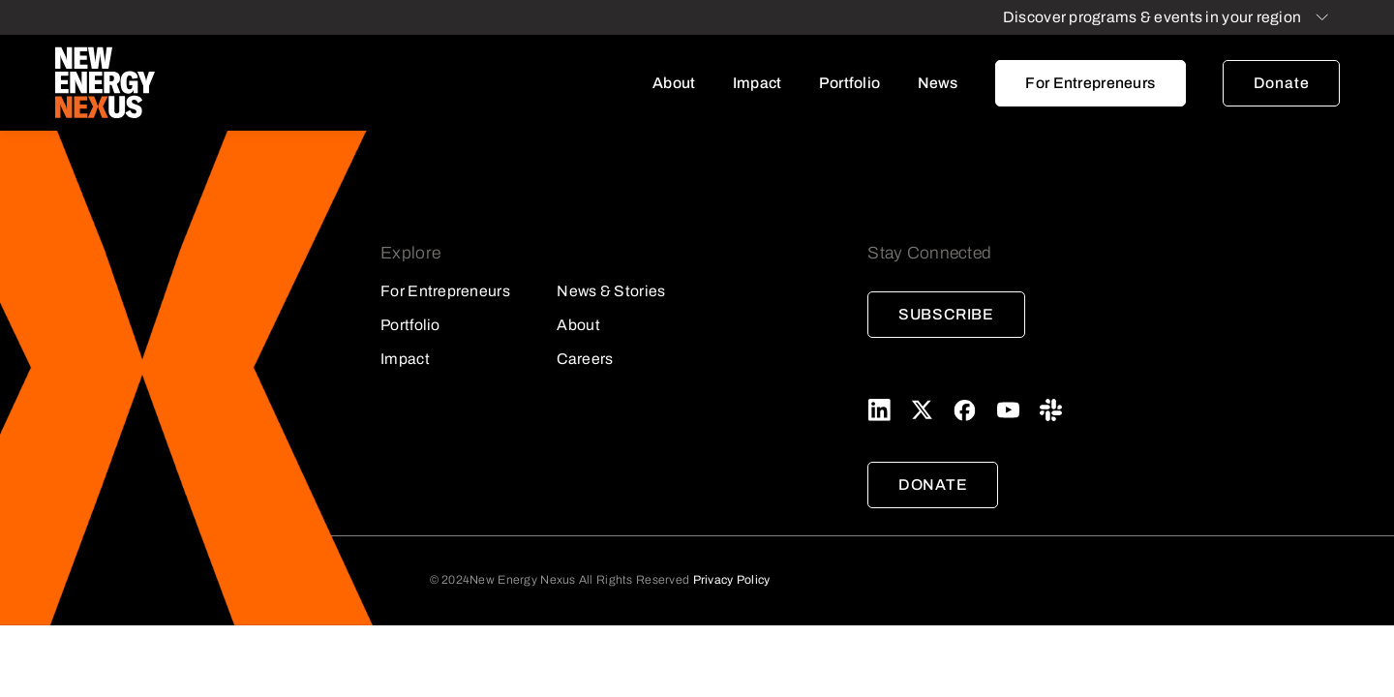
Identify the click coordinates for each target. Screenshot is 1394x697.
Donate (1282, 83)
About (673, 83)
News (938, 83)
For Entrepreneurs (1090, 83)
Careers (585, 358)
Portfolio (850, 83)
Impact (757, 83)
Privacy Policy (732, 580)
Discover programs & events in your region (1152, 17)
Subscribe (946, 314)
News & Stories (611, 291)
